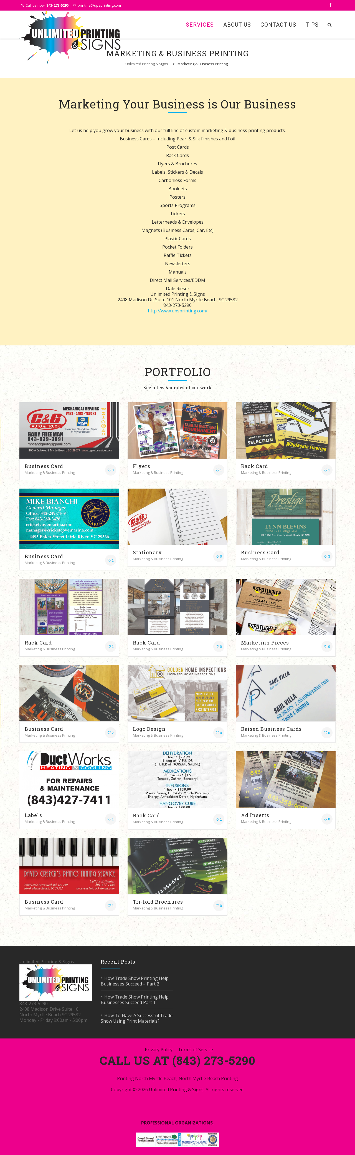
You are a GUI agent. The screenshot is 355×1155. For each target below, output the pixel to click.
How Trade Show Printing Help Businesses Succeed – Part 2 (135, 981)
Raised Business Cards (271, 729)
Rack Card (254, 466)
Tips (312, 24)
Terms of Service (195, 1050)
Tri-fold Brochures (158, 901)
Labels (33, 815)
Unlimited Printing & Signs (176, 1089)
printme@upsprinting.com (99, 5)
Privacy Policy (159, 1050)
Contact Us (278, 24)
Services (200, 24)
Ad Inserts (255, 815)
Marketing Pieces (265, 642)
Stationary (147, 552)
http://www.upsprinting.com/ (177, 311)
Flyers (141, 466)
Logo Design (149, 729)
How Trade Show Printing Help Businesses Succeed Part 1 (135, 999)
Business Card (44, 466)
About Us (237, 24)
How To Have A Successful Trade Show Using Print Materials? (137, 1018)
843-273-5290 (57, 5)
